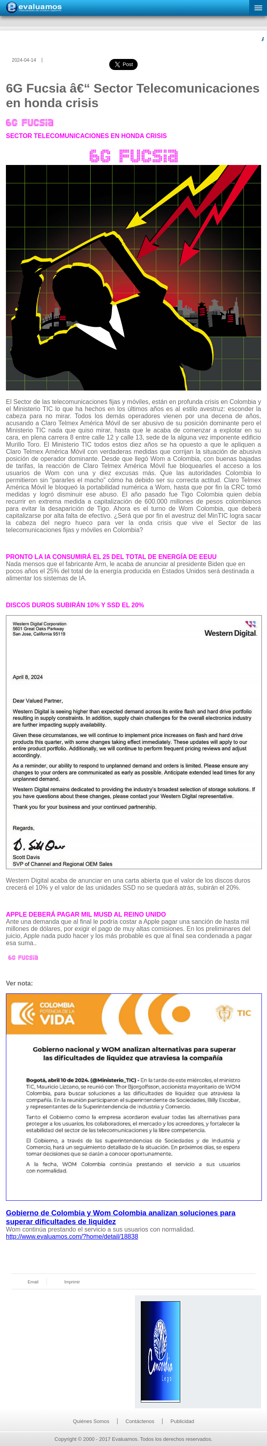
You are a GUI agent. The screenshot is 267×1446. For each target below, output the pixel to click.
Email (33, 1281)
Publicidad (182, 1421)
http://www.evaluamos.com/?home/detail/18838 (72, 1236)
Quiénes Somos (91, 1421)
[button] (258, 8)
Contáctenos (139, 1421)
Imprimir (72, 1281)
